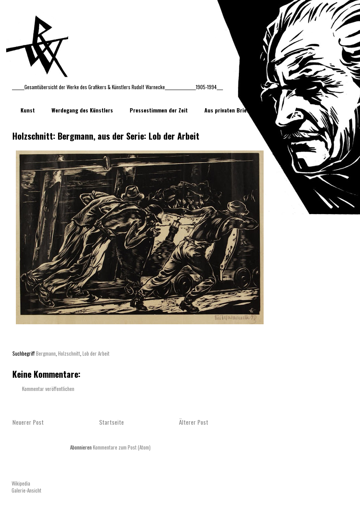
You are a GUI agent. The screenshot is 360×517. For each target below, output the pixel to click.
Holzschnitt (69, 353)
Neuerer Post (28, 422)
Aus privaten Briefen (229, 110)
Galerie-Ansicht (26, 490)
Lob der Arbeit (96, 353)
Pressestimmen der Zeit (159, 110)
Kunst (28, 110)
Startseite (111, 422)
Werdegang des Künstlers (82, 110)
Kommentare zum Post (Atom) (122, 447)
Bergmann (46, 353)
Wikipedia (21, 483)
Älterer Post (193, 422)
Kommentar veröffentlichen (48, 389)
